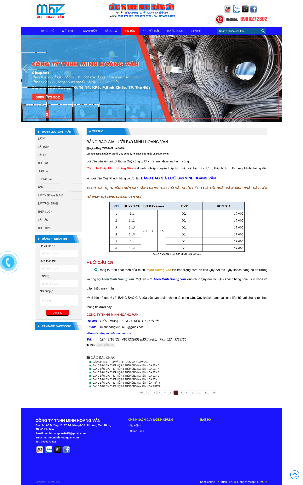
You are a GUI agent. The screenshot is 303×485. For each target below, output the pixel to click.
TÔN (40, 187)
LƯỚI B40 (43, 171)
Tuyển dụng (175, 30)
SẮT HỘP (43, 146)
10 (193, 393)
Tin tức (130, 30)
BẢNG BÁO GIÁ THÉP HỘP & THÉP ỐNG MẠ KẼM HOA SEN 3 (126, 372)
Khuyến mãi (151, 30)
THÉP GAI (43, 163)
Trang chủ (46, 30)
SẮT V (41, 138)
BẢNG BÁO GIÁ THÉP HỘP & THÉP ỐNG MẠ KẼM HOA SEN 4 (126, 369)
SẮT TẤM (43, 219)
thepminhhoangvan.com (116, 333)
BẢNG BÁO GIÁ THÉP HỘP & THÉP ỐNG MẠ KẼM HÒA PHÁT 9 (126, 382)
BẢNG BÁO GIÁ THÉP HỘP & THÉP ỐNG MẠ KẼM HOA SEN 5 (126, 365)
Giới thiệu (68, 30)
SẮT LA (42, 154)
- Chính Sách (136, 431)
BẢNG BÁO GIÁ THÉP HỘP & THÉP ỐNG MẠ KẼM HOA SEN (125, 379)
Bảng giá (111, 30)
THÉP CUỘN (45, 211)
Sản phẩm (90, 30)
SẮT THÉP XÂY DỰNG (50, 195)
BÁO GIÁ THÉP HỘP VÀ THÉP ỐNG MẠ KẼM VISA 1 (120, 362)
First (141, 393)
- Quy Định (134, 425)
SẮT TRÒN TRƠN (48, 203)
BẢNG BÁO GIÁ (105, 345)
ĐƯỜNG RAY (45, 179)
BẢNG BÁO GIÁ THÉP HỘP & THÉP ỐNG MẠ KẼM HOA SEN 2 (126, 376)
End (213, 393)
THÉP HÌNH (45, 227)
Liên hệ (196, 30)
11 (199, 393)
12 (206, 393)
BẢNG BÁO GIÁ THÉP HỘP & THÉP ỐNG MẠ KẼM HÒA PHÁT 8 (126, 386)
